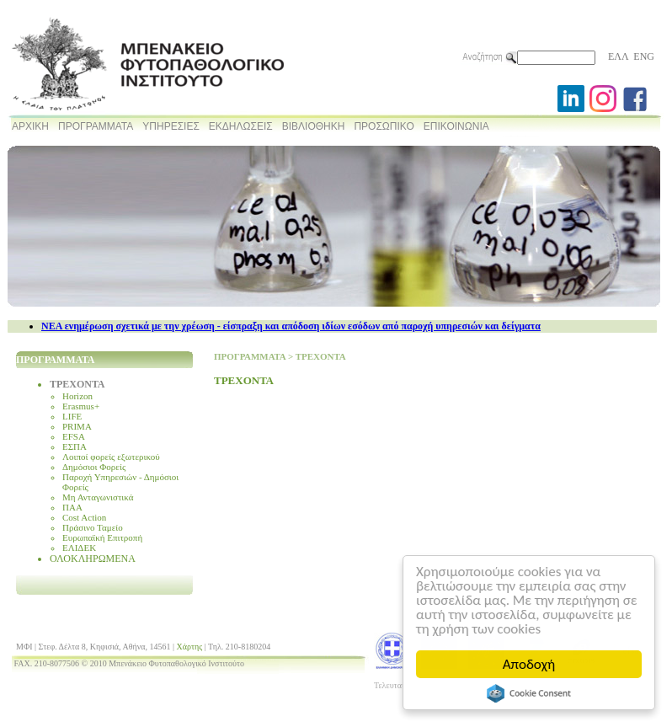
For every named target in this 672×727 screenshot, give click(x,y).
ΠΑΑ (72, 507)
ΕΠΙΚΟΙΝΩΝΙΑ (456, 126)
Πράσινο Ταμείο (92, 527)
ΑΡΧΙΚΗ (30, 126)
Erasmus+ (80, 406)
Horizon (77, 396)
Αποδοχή (529, 664)
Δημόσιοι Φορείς (93, 467)
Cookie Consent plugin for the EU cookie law (529, 693)
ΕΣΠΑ (74, 446)
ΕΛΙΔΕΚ (79, 548)
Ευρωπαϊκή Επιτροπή (102, 537)
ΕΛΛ (618, 56)
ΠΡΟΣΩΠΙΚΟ (383, 126)
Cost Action (84, 517)
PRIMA (77, 426)
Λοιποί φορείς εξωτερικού (111, 457)
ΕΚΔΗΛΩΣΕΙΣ (241, 126)
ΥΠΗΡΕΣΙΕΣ (171, 126)
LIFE (72, 416)
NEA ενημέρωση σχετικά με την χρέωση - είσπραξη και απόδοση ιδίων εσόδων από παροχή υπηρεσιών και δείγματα (291, 326)
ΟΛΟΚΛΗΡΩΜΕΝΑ (93, 558)
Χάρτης (190, 646)
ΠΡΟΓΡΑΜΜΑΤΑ (95, 126)
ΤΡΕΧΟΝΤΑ (77, 384)
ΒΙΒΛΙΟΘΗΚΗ (313, 126)
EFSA (73, 436)
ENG (643, 56)
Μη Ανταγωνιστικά (98, 497)
